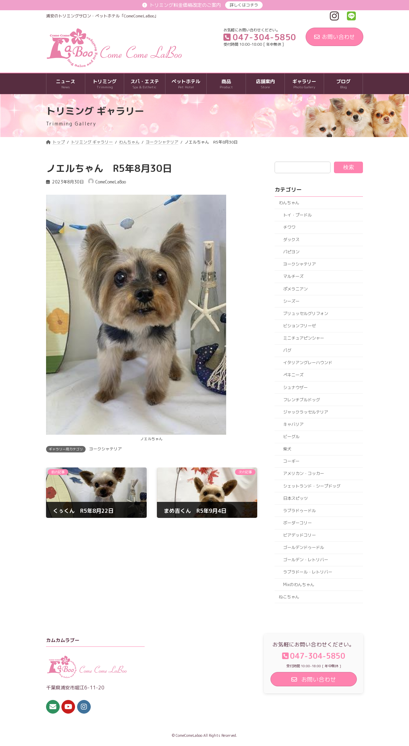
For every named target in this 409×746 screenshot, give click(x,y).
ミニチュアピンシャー (303, 338)
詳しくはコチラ (244, 5)
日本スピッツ (295, 498)
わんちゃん (289, 203)
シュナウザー (295, 387)
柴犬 (287, 449)
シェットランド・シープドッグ (311, 486)
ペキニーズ (293, 375)
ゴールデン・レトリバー (305, 560)
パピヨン (291, 252)
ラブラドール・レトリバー (307, 572)
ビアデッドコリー (299, 535)
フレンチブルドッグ (301, 400)
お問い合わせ (334, 37)
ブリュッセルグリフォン (305, 313)
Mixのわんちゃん (298, 584)
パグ (287, 350)
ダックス (291, 239)
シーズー (291, 301)
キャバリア (293, 424)
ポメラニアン (295, 289)
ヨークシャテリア (105, 449)
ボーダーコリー (297, 523)
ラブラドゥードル (299, 510)
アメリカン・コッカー (303, 474)
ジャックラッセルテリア (305, 412)
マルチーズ (293, 277)
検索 (348, 167)
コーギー (291, 461)
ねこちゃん (289, 597)
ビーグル (291, 436)
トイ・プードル (297, 215)
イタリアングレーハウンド (307, 363)
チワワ (289, 227)
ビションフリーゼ (299, 326)
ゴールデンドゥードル (303, 547)
